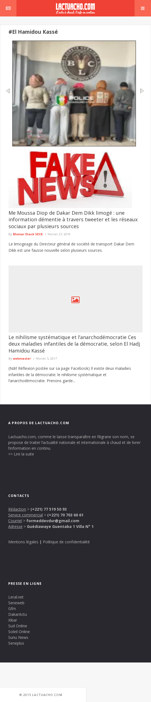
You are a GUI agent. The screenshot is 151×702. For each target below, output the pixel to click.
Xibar (12, 620)
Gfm (12, 608)
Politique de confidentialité (66, 541)
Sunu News (18, 637)
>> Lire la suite (21, 454)
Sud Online (17, 625)
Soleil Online (19, 631)
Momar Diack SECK (28, 234)
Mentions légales (23, 541)
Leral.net (16, 597)
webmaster (22, 358)
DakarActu (17, 614)
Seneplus (16, 643)
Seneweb (16, 602)
